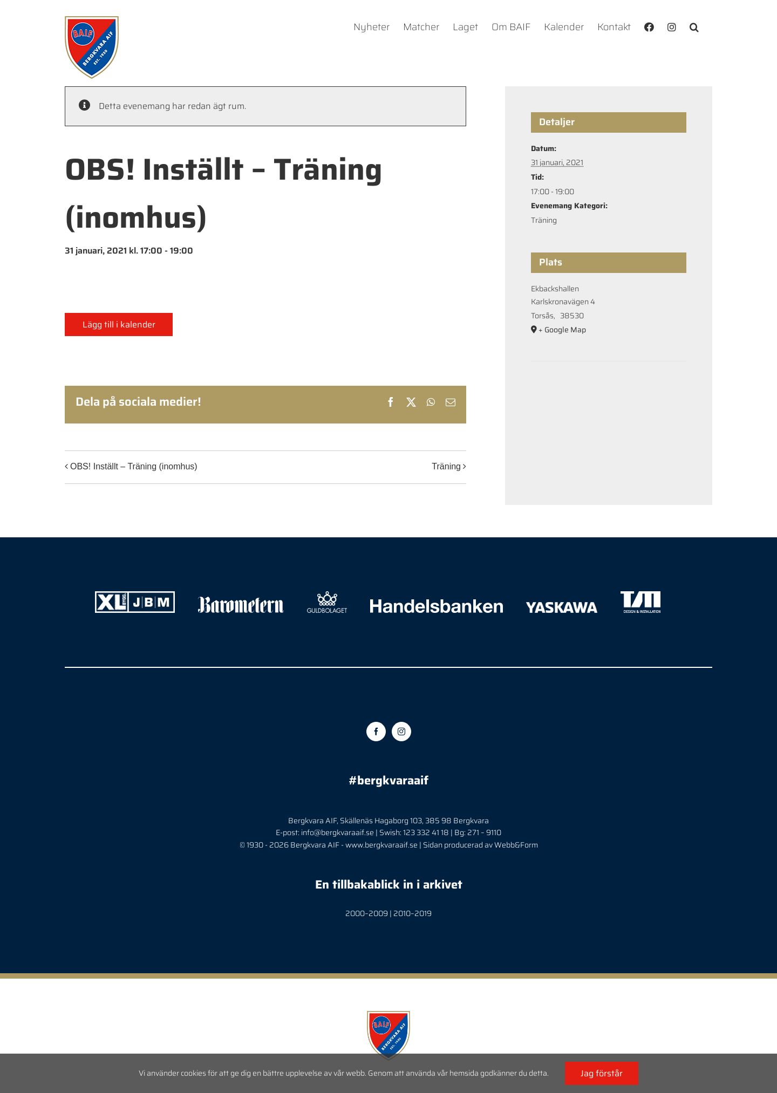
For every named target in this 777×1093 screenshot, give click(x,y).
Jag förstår (602, 1073)
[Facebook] (376, 731)
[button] (694, 27)
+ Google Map (562, 330)
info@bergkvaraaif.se (337, 832)
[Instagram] (401, 731)
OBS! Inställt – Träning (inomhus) (133, 466)
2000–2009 (366, 913)
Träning (446, 466)
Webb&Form (516, 845)
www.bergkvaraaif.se (381, 845)
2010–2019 (412, 913)
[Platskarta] (608, 394)
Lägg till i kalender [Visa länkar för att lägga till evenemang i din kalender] (119, 324)
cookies (193, 1073)
